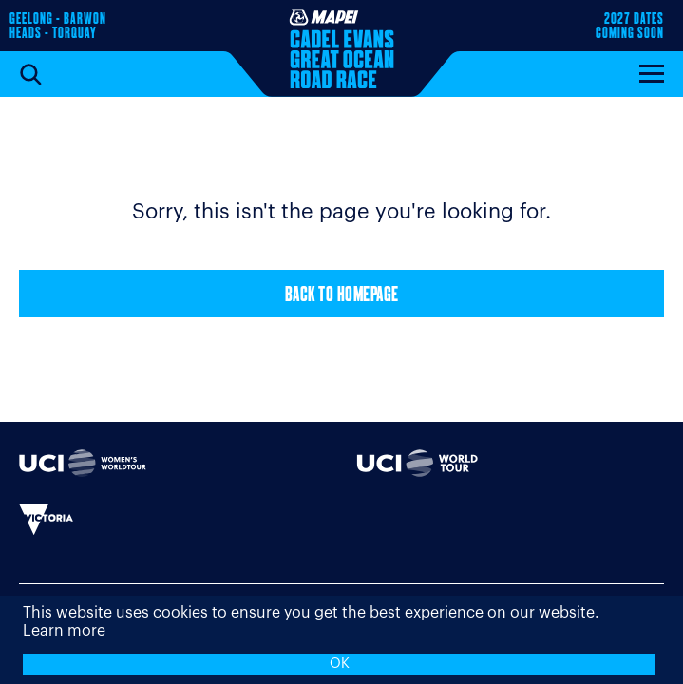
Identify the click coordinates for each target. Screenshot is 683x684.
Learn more (64, 630)
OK (340, 663)
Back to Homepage (342, 296)
